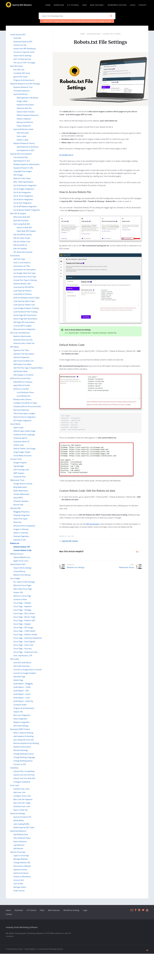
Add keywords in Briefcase (27, 98)
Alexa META (18, 498)
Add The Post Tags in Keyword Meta (28, 368)
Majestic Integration (21, 722)
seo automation (92, 21)
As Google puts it (66, 155)
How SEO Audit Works (22, 663)
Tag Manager (18, 466)
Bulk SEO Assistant (21, 221)
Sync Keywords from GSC (23, 740)
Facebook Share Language (24, 435)
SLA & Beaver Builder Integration (26, 210)
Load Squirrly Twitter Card (24, 305)
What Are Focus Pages (22, 586)
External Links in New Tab (23, 343)
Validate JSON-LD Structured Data (27, 407)
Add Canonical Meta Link (23, 361)
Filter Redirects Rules (21, 838)
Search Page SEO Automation (25, 319)
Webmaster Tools (17, 480)
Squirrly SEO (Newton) (22, 5)
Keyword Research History (24, 143)
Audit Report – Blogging (23, 684)
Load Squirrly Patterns (22, 291)
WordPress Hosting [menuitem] (117, 5)
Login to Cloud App (21, 856)
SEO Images (18, 175)
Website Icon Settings (75, 568)
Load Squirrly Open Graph (24, 301)
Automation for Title (21, 266)
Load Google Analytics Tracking (26, 308)
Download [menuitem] (59, 5)
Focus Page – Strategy (22, 610)
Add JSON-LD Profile (21, 386)
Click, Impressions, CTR (22, 656)
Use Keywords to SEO (25, 150)
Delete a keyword (24, 119)
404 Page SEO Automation (24, 322)
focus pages (100, 21)
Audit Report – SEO (21, 691)
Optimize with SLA (24, 108)
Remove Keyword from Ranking (26, 743)
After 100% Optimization (23, 182)
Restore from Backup (22, 575)
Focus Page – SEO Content (24, 614)
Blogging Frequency (21, 512)
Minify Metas (18, 821)
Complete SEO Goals (21, 73)
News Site (17, 522)
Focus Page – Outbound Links (25, 652)
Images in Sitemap (20, 529)
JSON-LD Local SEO (21, 389)
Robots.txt (14, 543)
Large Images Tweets (22, 452)
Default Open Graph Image (24, 431)
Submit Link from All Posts (24, 775)
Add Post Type (19, 259)
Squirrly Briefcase (20, 94)
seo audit (108, 21)
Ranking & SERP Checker (20, 729)
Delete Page (18, 680)
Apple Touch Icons (20, 561)
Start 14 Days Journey (22, 59)
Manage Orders (19, 887)
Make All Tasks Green (22, 179)
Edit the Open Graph (21, 238)
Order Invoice (19, 891)
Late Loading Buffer (21, 824)
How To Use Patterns (22, 263)
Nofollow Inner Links (21, 807)
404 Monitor (18, 849)
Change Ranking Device (22, 761)
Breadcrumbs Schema (22, 400)
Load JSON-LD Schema (22, 294)
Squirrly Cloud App (17, 852)
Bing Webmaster (20, 487)
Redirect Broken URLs (22, 284)
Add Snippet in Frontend (23, 375)
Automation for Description (24, 270)
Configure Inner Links (22, 796)
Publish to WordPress (22, 877)
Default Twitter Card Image (24, 449)
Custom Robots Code (22, 550)
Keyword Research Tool (23, 87)
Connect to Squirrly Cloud (23, 52)
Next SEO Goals (16, 66)
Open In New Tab (20, 810)
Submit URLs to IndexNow (24, 771)
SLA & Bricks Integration (23, 200)
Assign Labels (22, 101)
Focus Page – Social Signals (24, 642)
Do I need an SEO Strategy (24, 582)
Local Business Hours (25, 393)
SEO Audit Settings (20, 726)
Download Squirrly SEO (22, 42)
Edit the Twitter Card (21, 242)
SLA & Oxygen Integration (23, 189)
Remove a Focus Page (22, 596)
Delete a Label (22, 140)
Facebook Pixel (19, 477)
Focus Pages (15, 578)
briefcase (69, 21)
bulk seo (83, 21)
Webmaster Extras (126, 568)
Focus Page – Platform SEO (24, 621)
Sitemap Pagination (21, 536)
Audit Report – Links (21, 698)
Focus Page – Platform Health (25, 635)
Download (19, 910)
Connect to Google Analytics (24, 673)
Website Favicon (16, 554)
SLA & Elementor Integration (25, 186)
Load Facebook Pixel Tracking (25, 312)
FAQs (42, 910)
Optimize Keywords (21, 357)
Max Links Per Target (21, 803)
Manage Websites (20, 859)
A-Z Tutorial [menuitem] (73, 5)
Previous (70, 565)
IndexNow (14, 768)
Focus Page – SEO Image (23, 628)
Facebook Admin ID (21, 442)
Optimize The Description (23, 354)
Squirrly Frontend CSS (22, 817)
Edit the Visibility (20, 249)
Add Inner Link (19, 793)
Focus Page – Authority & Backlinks (27, 638)
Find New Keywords (21, 91)
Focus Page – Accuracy (22, 649)
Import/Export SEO (18, 564)
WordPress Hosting (71, 910)
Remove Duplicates (21, 410)
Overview (17, 38)
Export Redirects (20, 842)
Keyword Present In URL (23, 168)
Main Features (54, 910)
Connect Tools (16, 459)
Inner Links (14, 785)
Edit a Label (21, 136)
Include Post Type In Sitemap (25, 280)
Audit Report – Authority (23, 701)
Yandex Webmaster (21, 494)
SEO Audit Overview (21, 666)
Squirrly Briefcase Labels (23, 129)
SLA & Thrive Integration (23, 196)
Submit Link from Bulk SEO (24, 778)
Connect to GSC (19, 764)
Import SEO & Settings (22, 56)
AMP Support (18, 473)
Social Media (15, 424)
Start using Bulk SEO (21, 224)
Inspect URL (18, 593)
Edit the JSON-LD (20, 245)
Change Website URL (21, 863)
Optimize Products (21, 873)
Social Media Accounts (22, 456)
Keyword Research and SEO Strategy (25, 84)
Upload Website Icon (21, 557)
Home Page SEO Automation (25, 315)
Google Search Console (22, 484)
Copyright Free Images (22, 171)
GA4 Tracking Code (21, 470)
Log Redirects (18, 845)
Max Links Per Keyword (22, 800)
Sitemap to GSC (19, 540)
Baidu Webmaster (20, 491)
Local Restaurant (23, 396)
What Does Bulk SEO (21, 217)
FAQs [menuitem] (84, 5)
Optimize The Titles (21, 350)
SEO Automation (93, 524)
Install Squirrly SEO (18, 35)
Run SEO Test (18, 70)
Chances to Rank (20, 600)
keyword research (60, 21)
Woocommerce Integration (24, 329)
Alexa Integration (20, 719)
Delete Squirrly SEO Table (23, 828)
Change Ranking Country (23, 754)
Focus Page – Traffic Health (24, 631)
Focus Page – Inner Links (23, 645)
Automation (15, 256)
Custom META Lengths (22, 326)
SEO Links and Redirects (20, 333)
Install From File (19, 45)
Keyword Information (25, 105)
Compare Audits (20, 705)
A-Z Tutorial (31, 910)
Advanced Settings (17, 814)
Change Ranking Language (24, 757)
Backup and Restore (25, 122)
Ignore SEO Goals (20, 77)
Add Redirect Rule (20, 835)
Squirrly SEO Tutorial (112, 34)
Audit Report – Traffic (22, 687)
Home (82, 34)
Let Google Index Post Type (24, 273)
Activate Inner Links (21, 789)
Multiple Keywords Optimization (26, 164)
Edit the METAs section (22, 235)
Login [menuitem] (132, 5)
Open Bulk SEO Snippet (26, 231)
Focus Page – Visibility (22, 603)
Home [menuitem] (48, 5)
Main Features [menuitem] (97, 5)
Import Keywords (24, 126)
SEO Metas (14, 347)
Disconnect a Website (22, 866)
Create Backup (19, 571)
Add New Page (19, 677)
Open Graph (18, 428)
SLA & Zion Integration (22, 203)
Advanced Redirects (18, 831)
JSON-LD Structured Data (20, 378)
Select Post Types (20, 519)
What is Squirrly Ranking (23, 733)
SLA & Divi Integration (22, 193)
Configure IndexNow (21, 782)
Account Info (18, 880)
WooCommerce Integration (24, 417)
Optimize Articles (20, 870)
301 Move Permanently (22, 252)
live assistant (76, 21)
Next (132, 565)
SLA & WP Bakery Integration (25, 207)
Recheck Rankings (20, 750)
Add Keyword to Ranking (23, 736)
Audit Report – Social (21, 694)
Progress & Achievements (23, 80)
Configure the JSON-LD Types (25, 403)
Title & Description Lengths (24, 414)
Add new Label (23, 133)
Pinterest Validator (21, 501)
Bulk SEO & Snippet (18, 214)
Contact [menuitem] (143, 5)
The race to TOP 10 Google (24, 63)
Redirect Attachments (22, 336)
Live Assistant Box (20, 157)
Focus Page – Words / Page (24, 617)
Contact (9, 914)
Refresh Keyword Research (28, 115)
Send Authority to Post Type (24, 277)
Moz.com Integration (21, 715)
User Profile (18, 884)
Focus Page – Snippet (22, 624)
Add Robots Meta (20, 371)
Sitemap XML (15, 508)
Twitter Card (18, 445)
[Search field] (77, 16)
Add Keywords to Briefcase (28, 147)
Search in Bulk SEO (24, 228)
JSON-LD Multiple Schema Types (26, 298)
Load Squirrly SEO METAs (23, 287)
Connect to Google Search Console (27, 670)
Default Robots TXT (21, 547)
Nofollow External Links (23, 340)
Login (85, 910)
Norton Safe (18, 505)
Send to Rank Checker (26, 112)
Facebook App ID (20, 438)
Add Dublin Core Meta (22, 364)
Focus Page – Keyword (22, 607)
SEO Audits (14, 659)
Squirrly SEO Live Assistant (21, 154)
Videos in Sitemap (20, 533)
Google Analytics (20, 463)
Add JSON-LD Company (22, 382)
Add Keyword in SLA (21, 161)
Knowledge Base (94, 34)
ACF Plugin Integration (22, 421)
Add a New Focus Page (22, 589)
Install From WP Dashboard (24, 49)
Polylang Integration (21, 515)
